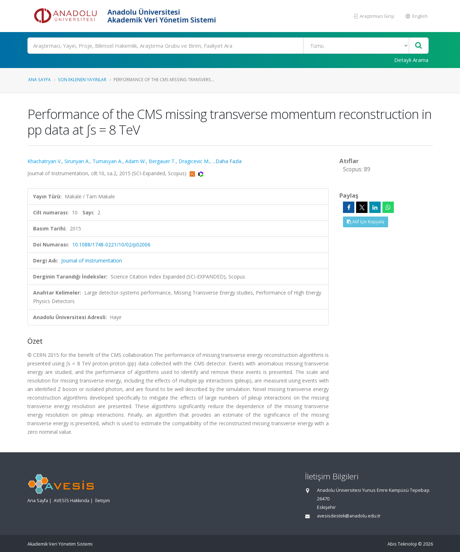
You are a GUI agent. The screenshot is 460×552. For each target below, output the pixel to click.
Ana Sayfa (39, 79)
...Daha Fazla (227, 161)
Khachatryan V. (44, 161)
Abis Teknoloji (402, 544)
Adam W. (135, 161)
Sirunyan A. (77, 161)
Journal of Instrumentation (91, 260)
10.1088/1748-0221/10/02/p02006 (111, 244)
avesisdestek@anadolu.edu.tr (349, 516)
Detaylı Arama (411, 59)
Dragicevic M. (194, 161)
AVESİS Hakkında (71, 501)
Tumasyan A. (107, 161)
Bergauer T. (162, 161)
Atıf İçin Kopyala (365, 222)
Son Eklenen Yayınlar (82, 79)
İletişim (102, 501)
